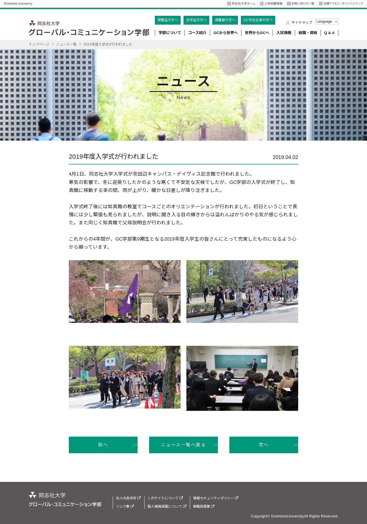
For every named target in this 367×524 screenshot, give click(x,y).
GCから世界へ (225, 33)
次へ (264, 444)
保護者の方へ (225, 20)
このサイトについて (165, 498)
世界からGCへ (257, 33)
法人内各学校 (128, 498)
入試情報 (283, 33)
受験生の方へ (167, 20)
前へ (103, 444)
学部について (170, 33)
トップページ (39, 44)
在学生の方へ (196, 20)
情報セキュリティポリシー (215, 498)
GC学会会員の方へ (258, 20)
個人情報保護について (166, 507)
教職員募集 (203, 507)
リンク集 (125, 507)
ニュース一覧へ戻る (183, 444)
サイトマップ (302, 23)
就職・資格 (307, 33)
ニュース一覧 (66, 44)
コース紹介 (197, 33)
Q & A (329, 33)
